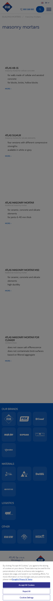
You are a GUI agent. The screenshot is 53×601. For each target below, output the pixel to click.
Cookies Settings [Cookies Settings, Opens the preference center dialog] (26, 597)
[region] (26, 581)
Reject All (26, 591)
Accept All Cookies (26, 585)
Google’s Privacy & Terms (22, 579)
